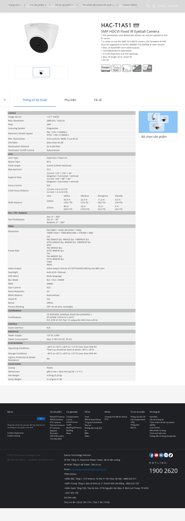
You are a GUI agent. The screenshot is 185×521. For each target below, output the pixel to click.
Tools (87, 429)
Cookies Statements (38, 516)
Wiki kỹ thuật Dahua (93, 432)
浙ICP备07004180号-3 (16, 472)
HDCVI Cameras (56, 432)
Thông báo (135, 437)
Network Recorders (54, 444)
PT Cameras (55, 440)
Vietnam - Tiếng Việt (168, 5)
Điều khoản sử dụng (158, 443)
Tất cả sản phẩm (63, 17)
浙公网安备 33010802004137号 (41, 472)
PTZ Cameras (55, 435)
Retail (68, 446)
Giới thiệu (153, 429)
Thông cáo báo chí (138, 429)
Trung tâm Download (93, 435)
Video (87, 449)
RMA (87, 446)
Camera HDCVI (130, 17)
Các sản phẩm (37, 17)
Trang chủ (14, 17)
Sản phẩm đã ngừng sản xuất (97, 17)
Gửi (38, 431)
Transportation (72, 429)
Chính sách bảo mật (158, 446)
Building (69, 443)
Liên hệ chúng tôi (156, 432)
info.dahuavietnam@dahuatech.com (88, 482)
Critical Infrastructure (72, 433)
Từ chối (166, 517)
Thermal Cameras (57, 438)
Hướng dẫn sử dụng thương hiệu (163, 449)
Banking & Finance (73, 440)
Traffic (69, 437)
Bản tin (133, 440)
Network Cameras (57, 429)
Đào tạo (88, 438)
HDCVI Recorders (57, 449)
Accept (166, 510)
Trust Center (155, 440)
